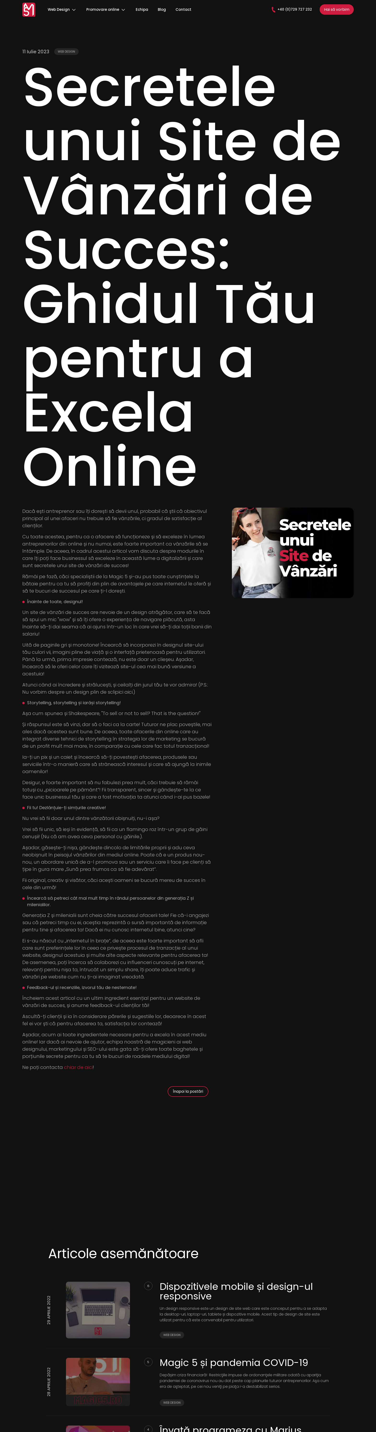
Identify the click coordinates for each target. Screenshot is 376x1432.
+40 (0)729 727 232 (291, 9)
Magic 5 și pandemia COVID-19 (234, 1362)
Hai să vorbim (336, 9)
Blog (162, 9)
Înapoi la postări (188, 1091)
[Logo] (28, 9)
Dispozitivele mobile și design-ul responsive (236, 1291)
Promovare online (106, 9)
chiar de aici (78, 1067)
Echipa (142, 9)
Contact (183, 9)
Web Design (62, 9)
